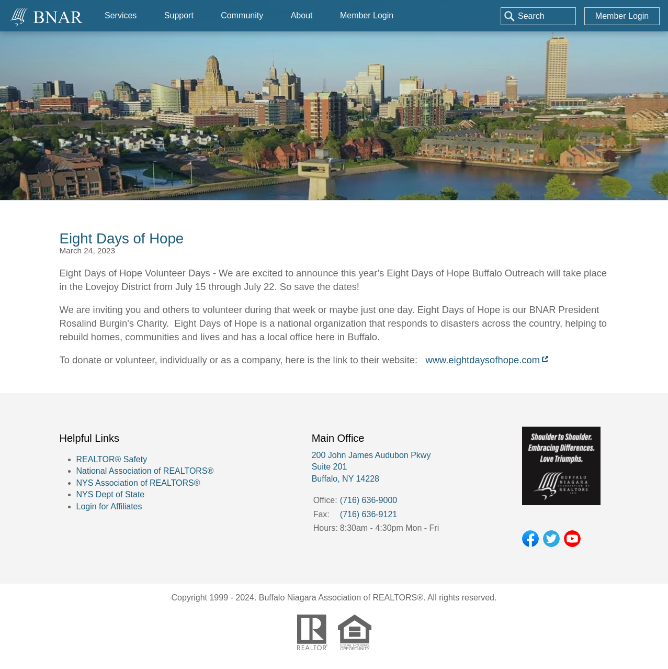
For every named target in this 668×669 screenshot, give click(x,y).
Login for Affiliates (109, 506)
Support (179, 15)
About (302, 15)
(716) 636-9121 (368, 514)
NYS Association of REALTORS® (138, 482)
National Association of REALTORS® (145, 470)
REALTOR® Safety (112, 459)
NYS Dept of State (110, 494)
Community (242, 15)
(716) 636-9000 (368, 500)
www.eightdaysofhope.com (482, 359)
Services (121, 15)
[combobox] (538, 16)
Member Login (622, 16)
